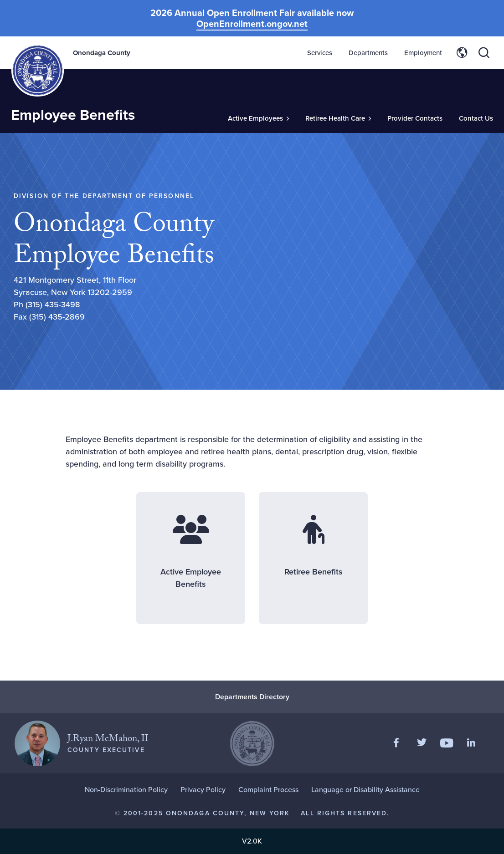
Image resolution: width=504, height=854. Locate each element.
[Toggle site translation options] (462, 52)
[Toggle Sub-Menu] (258, 118)
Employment (423, 53)
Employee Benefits (73, 115)
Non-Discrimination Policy (126, 789)
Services (319, 53)
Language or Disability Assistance (365, 789)
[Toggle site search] (484, 52)
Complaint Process (268, 789)
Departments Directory (252, 696)
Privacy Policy (203, 789)
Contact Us (476, 118)
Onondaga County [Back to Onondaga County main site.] (101, 53)
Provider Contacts (414, 118)
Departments (368, 53)
